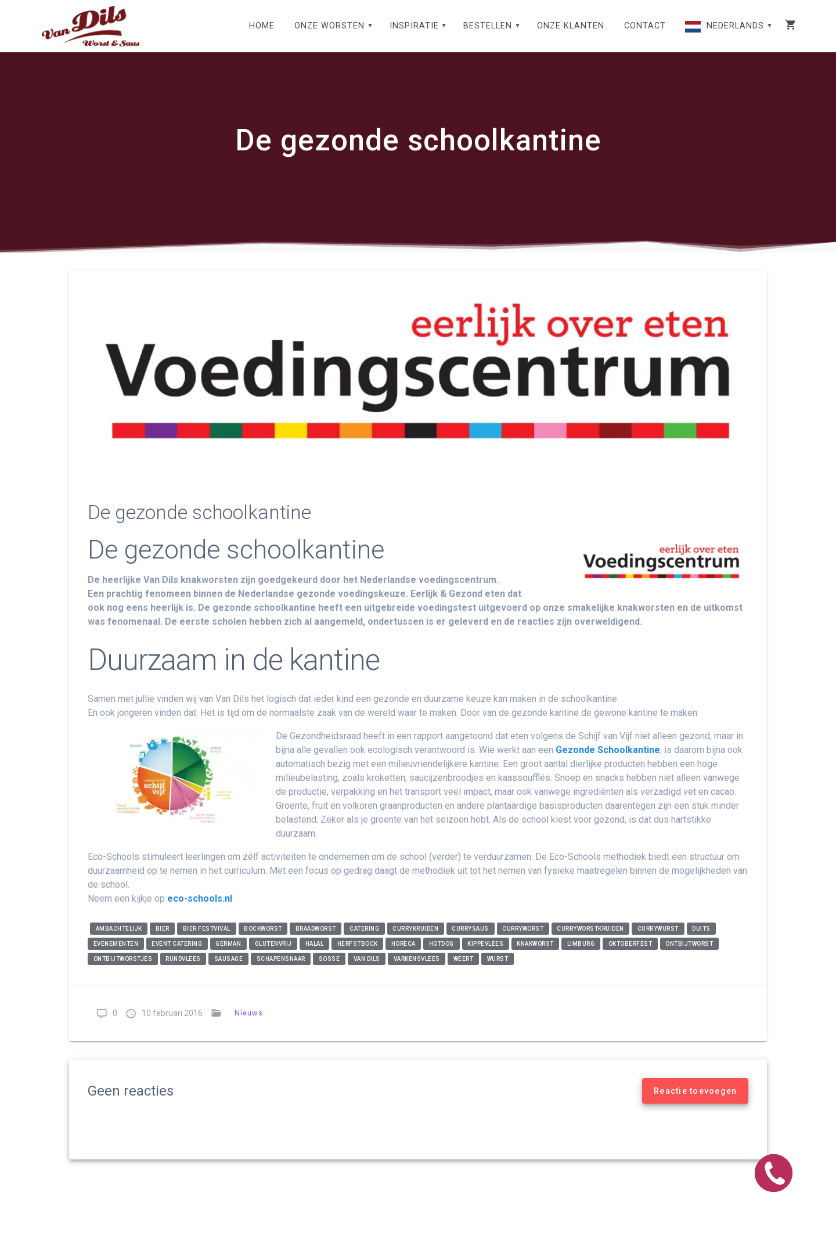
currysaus (470, 941)
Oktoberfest (630, 956)
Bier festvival (206, 941)
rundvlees (183, 971)
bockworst (263, 941)
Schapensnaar (281, 971)
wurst (498, 971)
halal (314, 956)
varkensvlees (417, 971)
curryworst (522, 941)
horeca (403, 956)
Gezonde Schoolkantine (608, 762)
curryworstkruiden (590, 941)
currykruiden (415, 941)
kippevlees (485, 956)
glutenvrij (273, 956)
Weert (463, 971)
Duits (701, 941)
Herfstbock (357, 956)
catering (364, 941)
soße (329, 971)
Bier (163, 941)
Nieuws (249, 1025)
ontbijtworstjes (123, 971)
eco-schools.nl (199, 910)
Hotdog (441, 956)
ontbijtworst (689, 956)
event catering (177, 956)
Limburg (581, 956)
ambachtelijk (119, 941)
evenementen (116, 956)
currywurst (658, 941)
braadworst (316, 941)
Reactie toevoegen (695, 1103)
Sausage (228, 971)
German (228, 956)
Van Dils (367, 971)
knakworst (535, 956)
